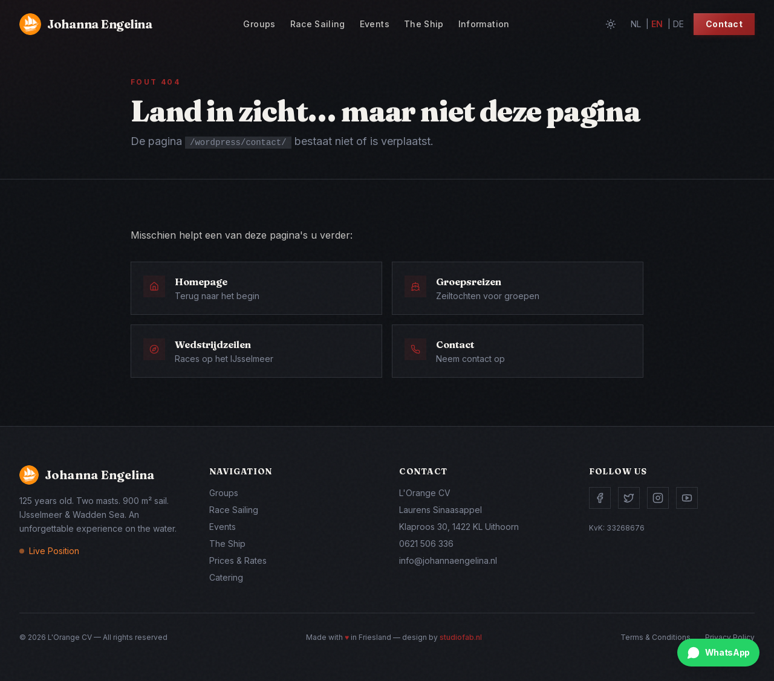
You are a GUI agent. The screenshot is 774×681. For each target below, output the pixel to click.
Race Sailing (317, 24)
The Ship (424, 24)
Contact (724, 24)
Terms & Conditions (655, 637)
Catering (226, 577)
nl (636, 24)
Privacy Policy (730, 637)
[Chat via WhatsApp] (718, 652)
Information (484, 24)
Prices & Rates (238, 560)
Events (374, 24)
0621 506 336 (426, 543)
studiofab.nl (461, 637)
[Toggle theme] (610, 24)
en (657, 24)
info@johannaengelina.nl (448, 560)
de (678, 24)
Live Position (54, 551)
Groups (259, 24)
